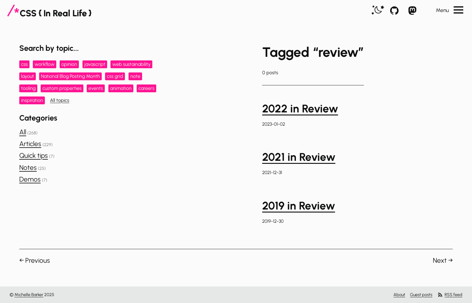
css (24, 64)
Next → (443, 260)
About (399, 294)
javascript (94, 64)
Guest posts (421, 294)
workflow (44, 64)
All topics (59, 100)
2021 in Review (298, 157)
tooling (28, 88)
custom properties (62, 88)
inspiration (32, 100)
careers (146, 88)
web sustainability (131, 64)
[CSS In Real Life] (49, 11)
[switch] (377, 10)
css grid (115, 76)
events (95, 88)
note (135, 76)
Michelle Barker (28, 294)
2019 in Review (298, 205)
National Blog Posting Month (70, 76)
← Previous (34, 260)
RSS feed (449, 295)
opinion (69, 64)
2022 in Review (300, 108)
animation (121, 88)
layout (27, 76)
